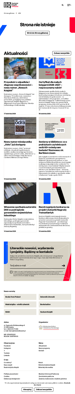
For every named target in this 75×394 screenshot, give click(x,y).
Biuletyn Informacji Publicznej (49, 374)
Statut (40, 362)
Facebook (7, 346)
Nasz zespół (8, 365)
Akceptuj (27, 389)
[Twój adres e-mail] (35, 265)
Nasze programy (44, 348)
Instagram (7, 348)
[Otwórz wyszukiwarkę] (63, 5)
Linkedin (7, 355)
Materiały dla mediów (45, 367)
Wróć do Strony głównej (37, 33)
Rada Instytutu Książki (11, 367)
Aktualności (43, 346)
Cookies (6, 376)
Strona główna (9, 13)
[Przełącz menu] (69, 5)
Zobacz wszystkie (62, 53)
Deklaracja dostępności (12, 379)
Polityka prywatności (11, 374)
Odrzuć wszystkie (44, 389)
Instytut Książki (11, 5)
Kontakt (41, 351)
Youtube (7, 353)
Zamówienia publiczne (46, 376)
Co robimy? (8, 362)
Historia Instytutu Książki (46, 365)
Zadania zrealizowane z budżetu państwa (53, 379)
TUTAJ (32, 275)
